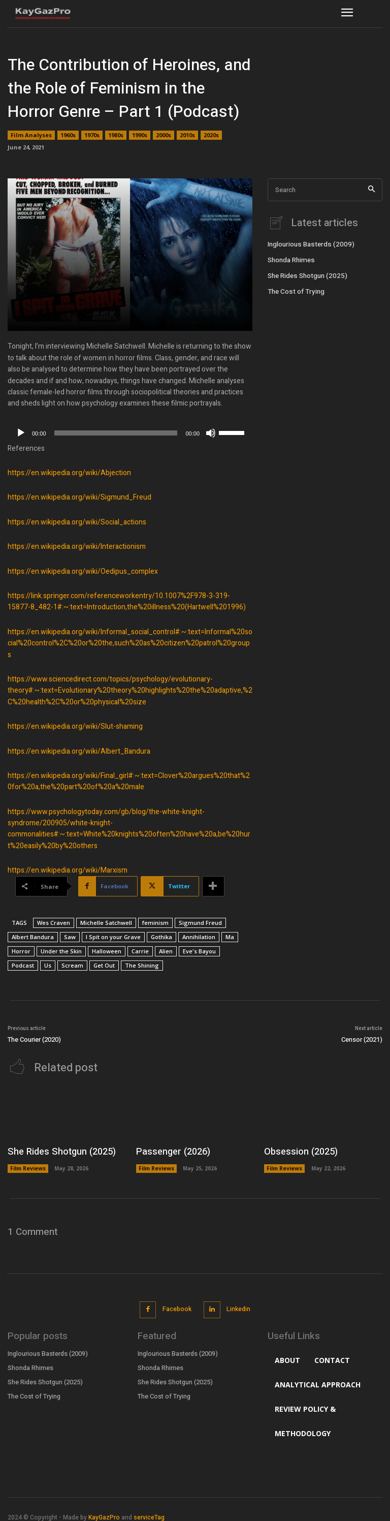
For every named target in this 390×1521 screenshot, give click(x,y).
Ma (229, 937)
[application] (130, 433)
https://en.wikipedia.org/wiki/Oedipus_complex (83, 571)
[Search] (371, 189)
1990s (139, 135)
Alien (166, 951)
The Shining (142, 965)
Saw (70, 937)
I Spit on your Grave (113, 937)
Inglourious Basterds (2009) (307, 243)
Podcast (23, 965)
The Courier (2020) (34, 1039)
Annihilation (198, 937)
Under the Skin (61, 951)
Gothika (161, 937)
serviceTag (149, 1510)
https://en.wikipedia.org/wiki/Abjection (69, 473)
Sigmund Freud (200, 922)
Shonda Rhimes (290, 258)
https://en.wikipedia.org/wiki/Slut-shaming (75, 726)
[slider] (116, 433)
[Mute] (211, 433)
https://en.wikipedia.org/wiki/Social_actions (77, 522)
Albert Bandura (33, 937)
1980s (115, 135)
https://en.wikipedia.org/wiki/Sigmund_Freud (79, 497)
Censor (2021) (361, 1039)
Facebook (176, 1304)
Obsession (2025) (296, 1150)
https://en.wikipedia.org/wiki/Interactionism (77, 546)
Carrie (140, 951)
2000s (163, 135)
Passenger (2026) (169, 1150)
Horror (21, 951)
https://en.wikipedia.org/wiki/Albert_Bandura (79, 751)
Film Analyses (31, 135)
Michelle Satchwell (106, 922)
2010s (187, 135)
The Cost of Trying (294, 289)
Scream (72, 965)
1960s (68, 135)
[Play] (21, 433)
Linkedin (237, 1304)
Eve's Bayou (199, 951)
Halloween (106, 951)
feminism (155, 922)
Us (47, 965)
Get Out (104, 965)
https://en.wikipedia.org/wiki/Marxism (67, 870)
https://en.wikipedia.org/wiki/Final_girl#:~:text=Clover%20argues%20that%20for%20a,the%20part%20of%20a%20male (129, 781)
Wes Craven (53, 922)
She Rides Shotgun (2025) (305, 273)
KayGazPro (104, 1510)
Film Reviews (28, 1165)
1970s (92, 135)
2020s (211, 135)
